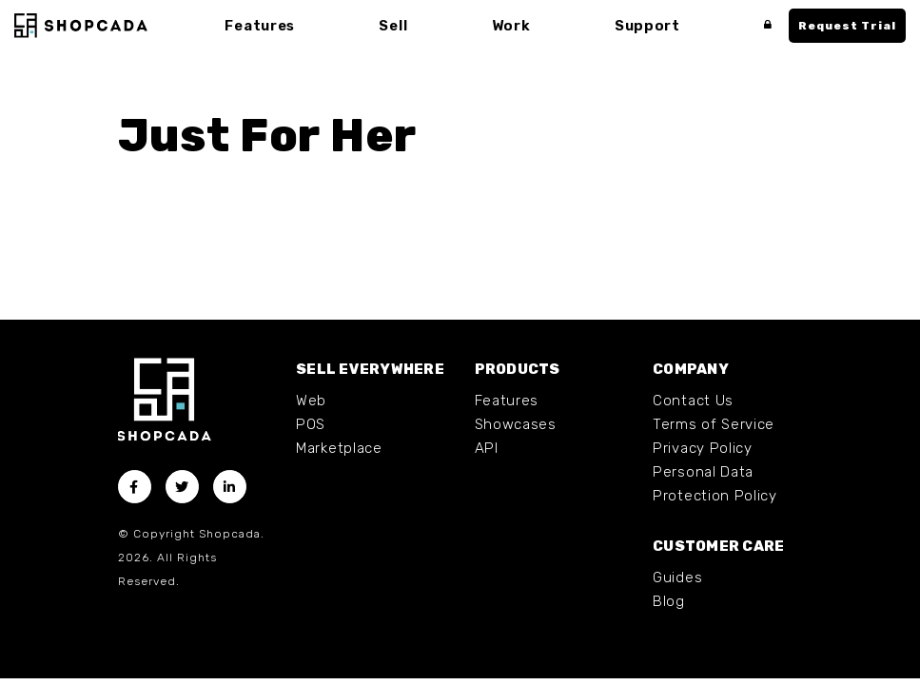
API (487, 448)
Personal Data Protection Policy (715, 483)
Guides (677, 577)
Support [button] (647, 25)
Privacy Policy (703, 448)
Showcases (516, 424)
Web (311, 400)
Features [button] (260, 25)
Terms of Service (713, 424)
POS (310, 424)
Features (507, 400)
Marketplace (339, 448)
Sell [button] (393, 25)
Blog (669, 601)
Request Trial (847, 25)
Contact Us (693, 400)
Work (511, 25)
